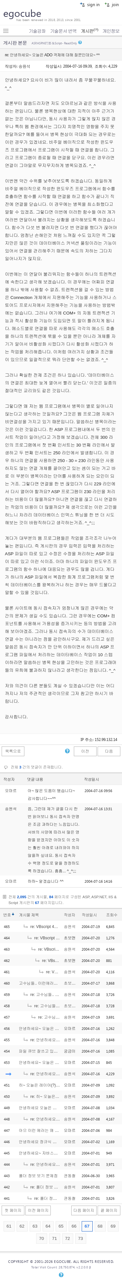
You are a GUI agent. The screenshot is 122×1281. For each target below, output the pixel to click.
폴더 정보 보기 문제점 (38, 1176)
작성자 (9, 779)
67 (87, 1226)
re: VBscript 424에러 (44, 926)
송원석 (24, 66)
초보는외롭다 (76, 983)
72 (67, 1238)
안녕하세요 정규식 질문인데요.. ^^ (49, 1142)
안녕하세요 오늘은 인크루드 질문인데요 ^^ (56, 1108)
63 (35, 1226)
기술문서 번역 (63, 31)
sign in (90, 4)
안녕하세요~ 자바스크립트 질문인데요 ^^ (55, 1153)
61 (9, 1226)
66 (74, 1226)
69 (113, 1226)
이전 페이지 (38, 1210)
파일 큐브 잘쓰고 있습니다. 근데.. (48, 1051)
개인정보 (110, 31)
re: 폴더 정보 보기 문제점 (49, 1187)
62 (22, 1226)
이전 (85, 751)
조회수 (111, 915)
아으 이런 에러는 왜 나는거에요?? (49, 1130)
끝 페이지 (109, 1210)
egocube (22, 12)
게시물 (29, 915)
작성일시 (91, 779)
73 (80, 1238)
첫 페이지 (13, 1210)
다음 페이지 (84, 1210)
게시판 (89, 31)
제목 (35, 915)
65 (61, 1226)
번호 (7, 915)
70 (41, 1238)
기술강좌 (37, 31)
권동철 (69, 1176)
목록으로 (13, 751)
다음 (109, 751)
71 (54, 1238)
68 (100, 1226)
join (111, 4)
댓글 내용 (35, 779)
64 (48, 1226)
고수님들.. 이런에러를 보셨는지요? (50, 983)
